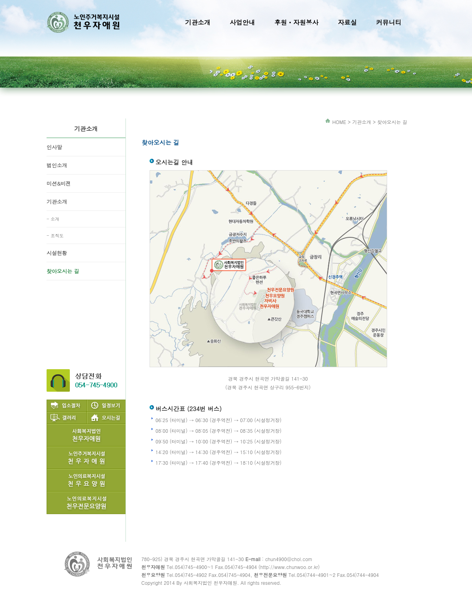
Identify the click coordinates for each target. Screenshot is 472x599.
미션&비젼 (59, 183)
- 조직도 (55, 235)
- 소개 (53, 219)
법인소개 (57, 165)
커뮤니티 (388, 22)
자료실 (347, 22)
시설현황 (57, 253)
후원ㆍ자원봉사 (296, 22)
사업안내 (242, 22)
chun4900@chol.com (289, 559)
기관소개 (197, 22)
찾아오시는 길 (63, 271)
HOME (339, 121)
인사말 (54, 147)
